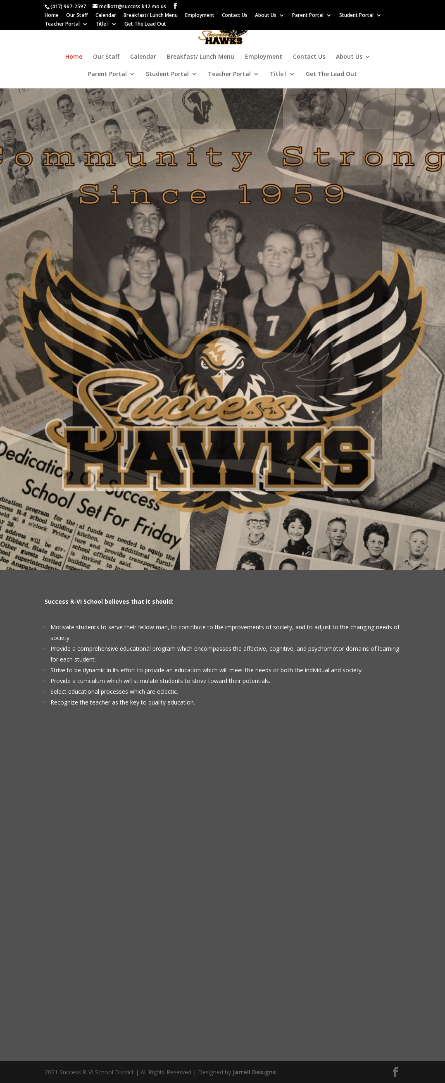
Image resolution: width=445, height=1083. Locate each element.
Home (52, 16)
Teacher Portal (62, 24)
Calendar (105, 16)
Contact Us (234, 16)
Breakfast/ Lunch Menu (151, 16)
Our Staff (77, 16)
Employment (199, 16)
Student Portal (356, 16)
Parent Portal (308, 16)
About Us (265, 16)
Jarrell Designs (253, 1072)
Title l (102, 24)
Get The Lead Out (145, 24)
